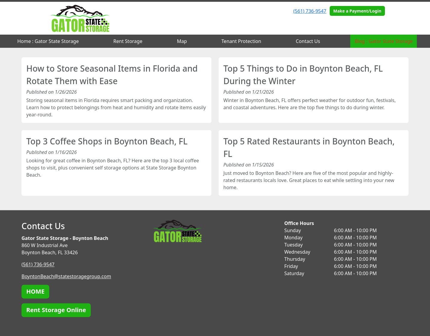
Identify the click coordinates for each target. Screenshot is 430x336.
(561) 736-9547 (309, 11)
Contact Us (308, 41)
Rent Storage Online (56, 310)
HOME (35, 291)
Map (182, 41)
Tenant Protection (241, 41)
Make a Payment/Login (357, 11)
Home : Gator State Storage (48, 41)
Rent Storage (127, 41)
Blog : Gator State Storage (384, 41)
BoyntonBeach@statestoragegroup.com (66, 276)
